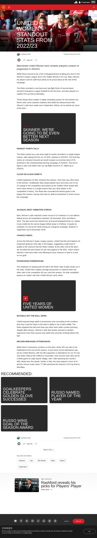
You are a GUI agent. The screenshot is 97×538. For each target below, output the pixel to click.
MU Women (42, 460)
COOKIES (7, 528)
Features (22, 460)
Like (31, 460)
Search (62, 460)
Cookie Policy (28, 533)
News (53, 460)
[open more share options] (36, 60)
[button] (9, 7)
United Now (23, 467)
